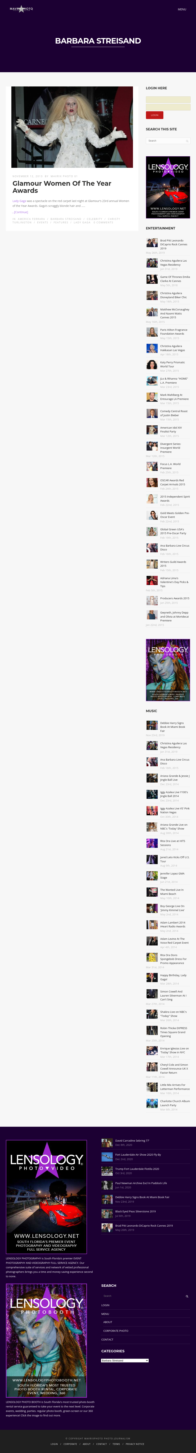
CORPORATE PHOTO (115, 1331)
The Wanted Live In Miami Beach (172, 892)
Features (61, 222)
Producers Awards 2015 (174, 598)
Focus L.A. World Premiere (170, 466)
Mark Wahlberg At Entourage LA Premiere (174, 397)
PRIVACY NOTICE (135, 1444)
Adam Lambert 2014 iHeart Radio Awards (172, 924)
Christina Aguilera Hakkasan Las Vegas (172, 348)
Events (42, 222)
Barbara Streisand (65, 219)
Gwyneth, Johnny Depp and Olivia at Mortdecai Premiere (174, 616)
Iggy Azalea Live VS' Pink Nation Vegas (175, 810)
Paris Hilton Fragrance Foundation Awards (173, 332)
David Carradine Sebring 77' (132, 1140)
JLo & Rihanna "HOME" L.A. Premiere (174, 380)
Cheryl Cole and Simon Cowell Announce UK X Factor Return (174, 1068)
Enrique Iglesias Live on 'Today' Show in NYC (174, 1050)
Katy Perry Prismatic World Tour (172, 364)
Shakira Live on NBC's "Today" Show (173, 1014)
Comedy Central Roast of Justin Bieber (173, 413)
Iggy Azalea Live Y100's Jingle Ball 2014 (174, 794)
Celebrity (95, 219)
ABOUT (107, 1322)
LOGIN (105, 1305)
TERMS (116, 1444)
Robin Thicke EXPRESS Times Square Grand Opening (173, 1032)
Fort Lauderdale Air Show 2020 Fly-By (138, 1154)
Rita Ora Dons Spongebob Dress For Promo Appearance (173, 959)
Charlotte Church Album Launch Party (175, 1103)
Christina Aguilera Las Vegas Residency (173, 262)
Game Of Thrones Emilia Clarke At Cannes (175, 279)
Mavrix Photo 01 (64, 176)
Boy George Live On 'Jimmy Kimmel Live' (172, 908)
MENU (105, 1314)
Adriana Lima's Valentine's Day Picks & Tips (174, 582)
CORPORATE (70, 1444)
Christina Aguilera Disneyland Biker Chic (173, 295)
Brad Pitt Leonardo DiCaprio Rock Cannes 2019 (173, 244)
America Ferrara (31, 219)
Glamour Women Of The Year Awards (62, 186)
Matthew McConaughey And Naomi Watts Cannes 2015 (174, 313)
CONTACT (107, 1339)
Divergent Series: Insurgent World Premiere (170, 448)
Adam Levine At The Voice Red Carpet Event (174, 941)
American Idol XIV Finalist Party (171, 429)
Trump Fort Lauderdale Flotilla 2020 (137, 1169)
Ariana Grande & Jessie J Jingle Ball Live (175, 778)
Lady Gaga (19, 201)
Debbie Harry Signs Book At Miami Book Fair (172, 727)
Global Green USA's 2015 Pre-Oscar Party (173, 531)
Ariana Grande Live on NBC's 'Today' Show (173, 827)
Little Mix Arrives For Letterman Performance (175, 1087)
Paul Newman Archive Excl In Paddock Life (141, 1183)
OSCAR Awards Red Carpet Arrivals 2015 (172, 482)
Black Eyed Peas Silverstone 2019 (135, 1211)
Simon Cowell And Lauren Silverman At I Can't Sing (173, 995)
